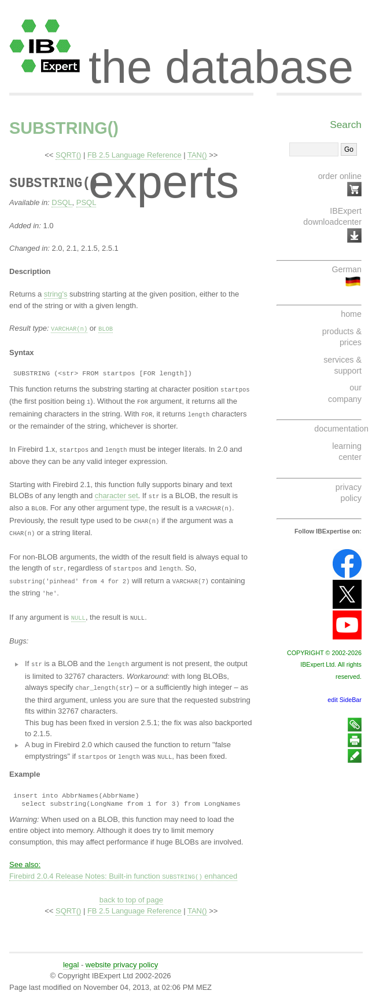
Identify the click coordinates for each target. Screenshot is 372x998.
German (346, 269)
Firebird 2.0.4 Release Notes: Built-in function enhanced (123, 870)
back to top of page (131, 893)
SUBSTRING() (64, 128)
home (351, 314)
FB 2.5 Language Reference (134, 155)
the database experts (221, 56)
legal (71, 958)
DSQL (61, 202)
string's (56, 294)
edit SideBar (344, 699)
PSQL (86, 202)
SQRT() (68, 155)
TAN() (197, 155)
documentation (341, 428)
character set (116, 493)
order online (340, 176)
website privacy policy (122, 958)
